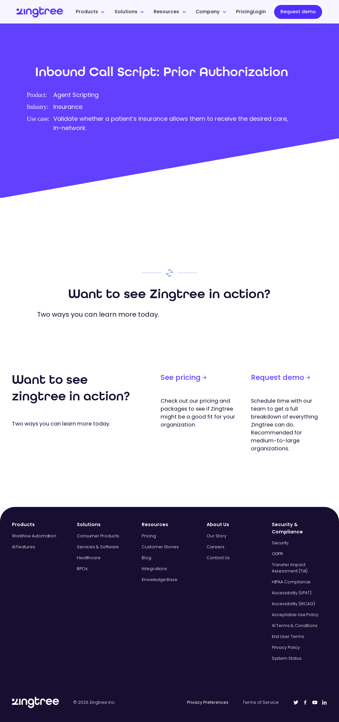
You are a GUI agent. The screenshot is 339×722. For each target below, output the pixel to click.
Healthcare (89, 558)
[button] (90, 12)
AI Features (23, 547)
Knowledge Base (159, 579)
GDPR (277, 554)
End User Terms (288, 636)
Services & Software (98, 547)
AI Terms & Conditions (294, 625)
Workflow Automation (34, 536)
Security (280, 543)
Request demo (298, 11)
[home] (50, 12)
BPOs (82, 568)
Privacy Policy (286, 647)
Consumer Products (98, 536)
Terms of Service (261, 702)
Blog (146, 558)
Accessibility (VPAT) (292, 593)
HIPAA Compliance (291, 582)
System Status (287, 658)
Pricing (244, 11)
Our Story (216, 536)
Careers (215, 547)
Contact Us (218, 558)
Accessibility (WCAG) (293, 604)
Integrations (154, 568)
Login (259, 11)
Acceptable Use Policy (295, 614)
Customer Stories (160, 547)
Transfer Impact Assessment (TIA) (290, 568)
